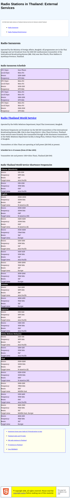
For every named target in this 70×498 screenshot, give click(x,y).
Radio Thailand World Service (17, 32)
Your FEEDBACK (13, 449)
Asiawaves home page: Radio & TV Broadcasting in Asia (25, 431)
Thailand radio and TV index (17, 436)
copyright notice (19, 493)
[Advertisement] (31, 468)
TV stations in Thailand (15, 445)
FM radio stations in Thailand (17, 440)
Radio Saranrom (13, 27)
